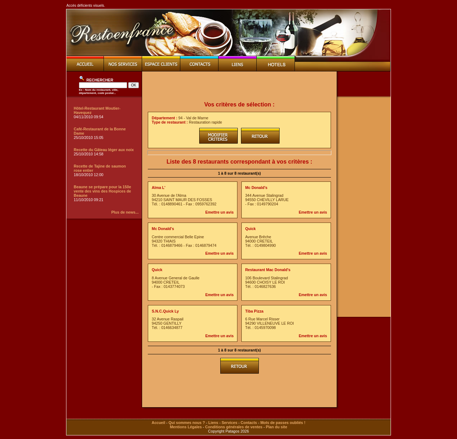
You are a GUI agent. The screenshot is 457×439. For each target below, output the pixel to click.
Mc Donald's (256, 187)
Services (229, 422)
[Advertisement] (239, 86)
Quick (250, 228)
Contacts (249, 422)
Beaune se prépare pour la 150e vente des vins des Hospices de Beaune (102, 191)
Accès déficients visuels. (85, 6)
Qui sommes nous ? (187, 422)
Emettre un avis (219, 212)
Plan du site (276, 427)
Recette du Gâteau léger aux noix (104, 150)
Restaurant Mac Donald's (268, 270)
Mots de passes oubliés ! (282, 422)
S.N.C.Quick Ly (165, 311)
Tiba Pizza (254, 311)
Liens (213, 422)
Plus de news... (125, 212)
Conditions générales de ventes (233, 427)
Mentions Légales (186, 427)
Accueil (158, 422)
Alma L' (158, 187)
